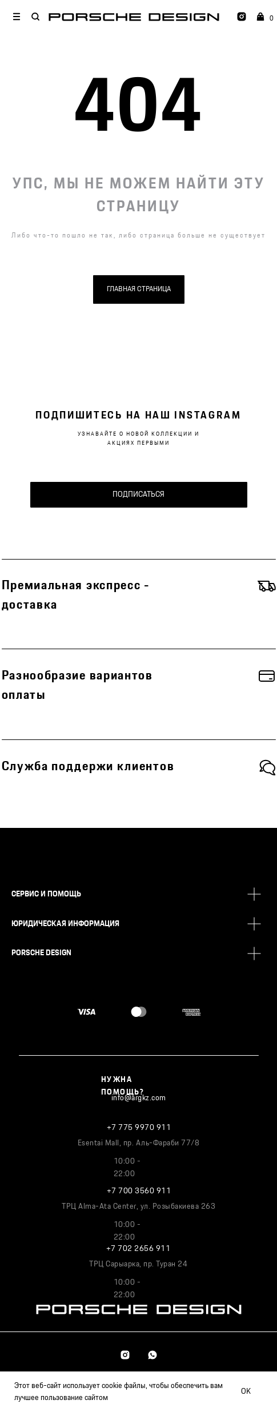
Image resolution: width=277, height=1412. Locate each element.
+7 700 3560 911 (139, 1191)
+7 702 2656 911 (138, 1248)
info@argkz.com (138, 1098)
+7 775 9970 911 (139, 1127)
